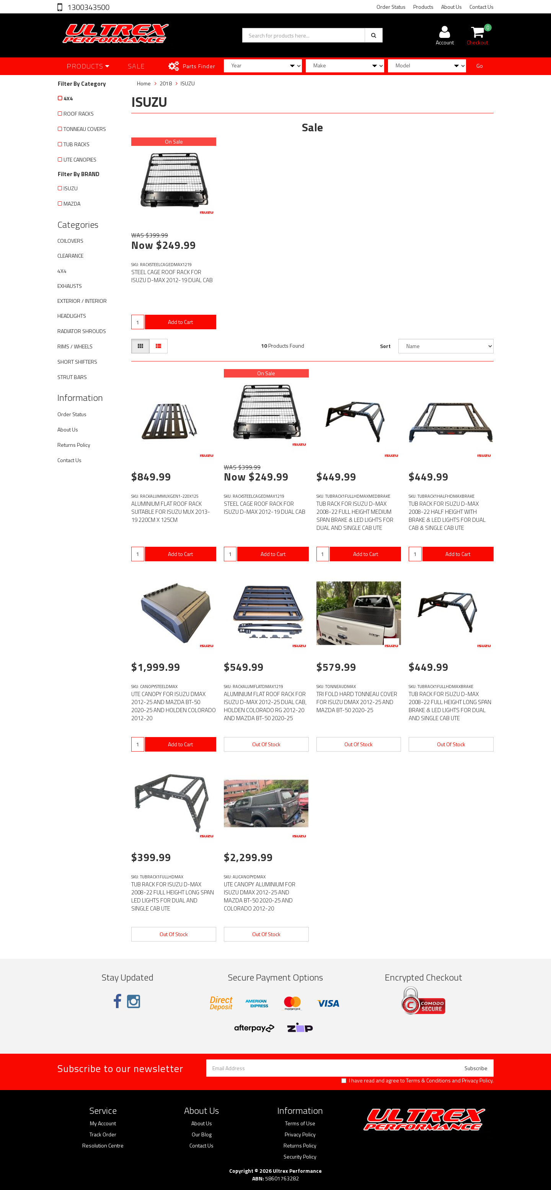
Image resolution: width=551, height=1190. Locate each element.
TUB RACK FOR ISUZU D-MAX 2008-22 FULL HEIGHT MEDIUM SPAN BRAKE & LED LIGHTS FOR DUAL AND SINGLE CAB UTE (354, 515)
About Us (451, 7)
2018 (166, 83)
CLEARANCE (70, 256)
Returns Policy (73, 445)
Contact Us (481, 7)
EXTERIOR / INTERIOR (82, 301)
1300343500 (87, 7)
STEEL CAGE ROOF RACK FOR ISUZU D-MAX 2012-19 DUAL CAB (172, 276)
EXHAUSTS (69, 286)
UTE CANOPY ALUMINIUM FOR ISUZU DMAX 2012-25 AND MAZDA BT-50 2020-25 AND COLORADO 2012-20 (259, 896)
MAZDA (72, 203)
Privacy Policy (477, 1080)
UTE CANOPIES (80, 159)
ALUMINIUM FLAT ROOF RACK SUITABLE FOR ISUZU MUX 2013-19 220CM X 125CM (170, 511)
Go (479, 66)
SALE (136, 66)
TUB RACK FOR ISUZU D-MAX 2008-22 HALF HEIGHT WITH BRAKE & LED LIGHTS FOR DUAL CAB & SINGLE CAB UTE (447, 515)
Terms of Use (300, 1123)
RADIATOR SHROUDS (81, 331)
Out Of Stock (266, 744)
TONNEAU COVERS (85, 129)
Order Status (391, 7)
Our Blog (202, 1134)
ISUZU (71, 188)
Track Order (103, 1134)
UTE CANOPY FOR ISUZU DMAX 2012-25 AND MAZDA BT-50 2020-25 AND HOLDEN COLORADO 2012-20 (173, 706)
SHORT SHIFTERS (77, 362)
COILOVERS (70, 241)
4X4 (68, 98)
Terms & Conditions (428, 1080)
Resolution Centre (103, 1145)
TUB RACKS (77, 144)
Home (144, 83)
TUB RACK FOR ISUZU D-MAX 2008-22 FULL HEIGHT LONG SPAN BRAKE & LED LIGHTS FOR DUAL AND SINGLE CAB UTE (450, 706)
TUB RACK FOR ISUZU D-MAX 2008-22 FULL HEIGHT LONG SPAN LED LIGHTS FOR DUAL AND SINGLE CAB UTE (172, 896)
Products (423, 7)
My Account (103, 1123)
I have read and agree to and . (417, 1080)
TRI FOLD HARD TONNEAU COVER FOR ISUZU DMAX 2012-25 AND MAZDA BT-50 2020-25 (356, 702)
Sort (385, 346)
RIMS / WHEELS (75, 346)
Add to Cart (180, 322)
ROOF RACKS (79, 114)
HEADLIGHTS (71, 316)
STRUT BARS (72, 377)
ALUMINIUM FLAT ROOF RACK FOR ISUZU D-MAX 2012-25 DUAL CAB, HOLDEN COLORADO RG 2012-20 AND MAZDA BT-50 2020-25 (265, 706)
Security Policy (300, 1157)
